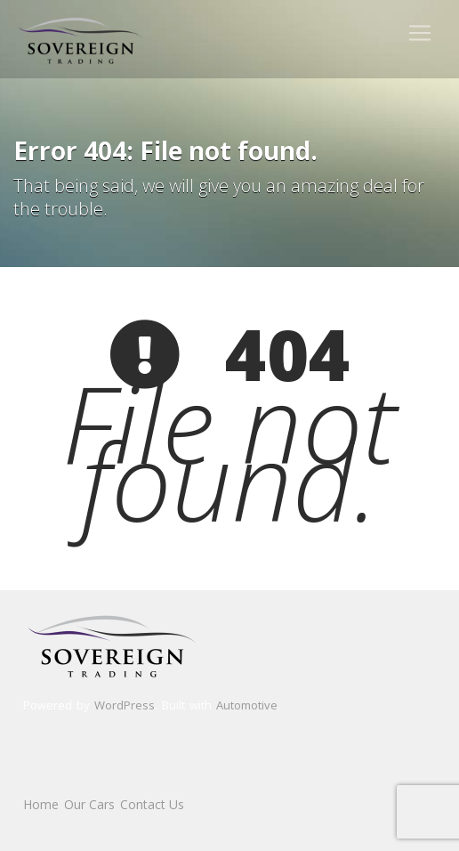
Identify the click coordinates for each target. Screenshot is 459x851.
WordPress (124, 705)
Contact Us (152, 804)
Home (41, 804)
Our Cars (89, 804)
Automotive (247, 705)
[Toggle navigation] (420, 33)
